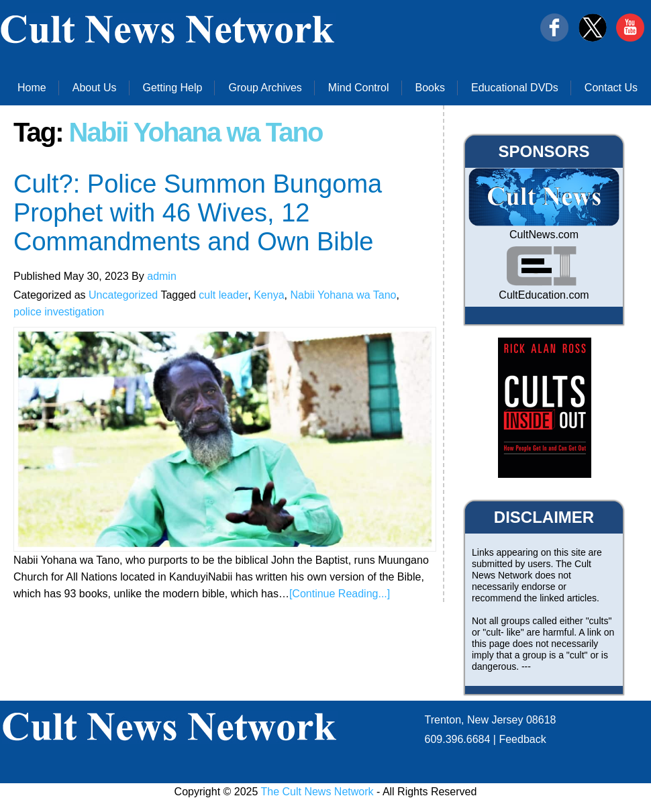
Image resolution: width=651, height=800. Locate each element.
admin (162, 276)
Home (31, 87)
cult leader (223, 295)
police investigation (58, 311)
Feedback (522, 739)
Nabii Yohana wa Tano (343, 295)
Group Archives (264, 87)
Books (430, 87)
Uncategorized (123, 295)
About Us (94, 87)
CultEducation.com (544, 295)
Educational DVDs (514, 87)
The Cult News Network (317, 791)
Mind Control (358, 87)
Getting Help (173, 87)
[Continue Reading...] (339, 593)
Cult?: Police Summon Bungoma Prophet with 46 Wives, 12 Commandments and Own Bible (197, 213)
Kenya (269, 295)
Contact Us (611, 87)
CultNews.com (544, 234)
